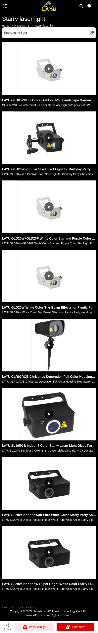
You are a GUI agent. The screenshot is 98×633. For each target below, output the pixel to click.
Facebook (17, 607)
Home (5, 25)
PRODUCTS (22, 25)
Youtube (30, 607)
